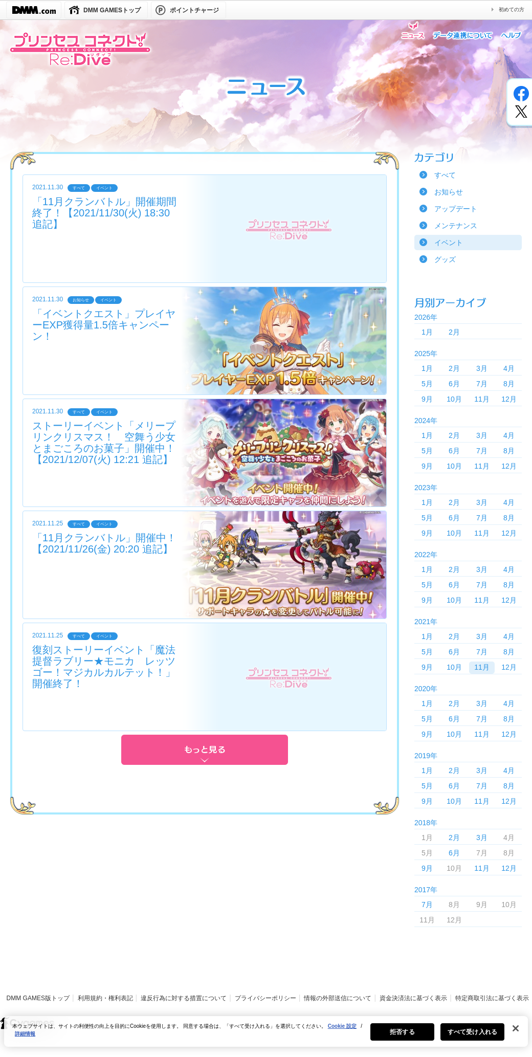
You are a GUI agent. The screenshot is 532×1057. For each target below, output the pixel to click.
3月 (481, 368)
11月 (482, 399)
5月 (427, 384)
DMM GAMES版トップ (38, 998)
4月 (509, 368)
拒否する (402, 1038)
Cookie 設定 (342, 1033)
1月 (427, 332)
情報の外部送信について (337, 998)
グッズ (445, 259)
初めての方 (511, 9)
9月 (427, 399)
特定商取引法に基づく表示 (492, 998)
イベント (448, 242)
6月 (454, 384)
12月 (509, 399)
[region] (266, 1038)
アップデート (455, 209)
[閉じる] (515, 1035)
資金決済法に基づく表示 (413, 998)
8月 (509, 384)
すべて (445, 175)
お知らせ (448, 192)
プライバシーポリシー (265, 998)
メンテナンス (455, 226)
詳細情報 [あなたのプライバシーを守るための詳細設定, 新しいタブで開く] (25, 1040)
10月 (454, 399)
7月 (481, 384)
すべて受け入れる (472, 1038)
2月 (454, 332)
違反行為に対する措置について (184, 998)
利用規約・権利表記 (105, 998)
